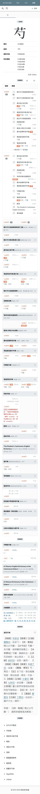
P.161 (16, 506)
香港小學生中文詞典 (24, 128)
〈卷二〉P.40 (14, 493)
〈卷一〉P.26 (14, 491)
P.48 (16, 533)
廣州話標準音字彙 (23, 132)
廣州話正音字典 (22, 103)
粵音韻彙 (20, 213)
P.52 (16, 519)
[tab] (8, 15)
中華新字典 (21, 191)
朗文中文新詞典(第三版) (25, 98)
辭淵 (18, 204)
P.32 (34, 602)
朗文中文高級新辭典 (24, 119)
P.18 (34, 146)
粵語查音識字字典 (23, 137)
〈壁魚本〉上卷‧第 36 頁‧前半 (26, 612)
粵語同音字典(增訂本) (24, 112)
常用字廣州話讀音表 (24, 176)
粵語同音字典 (21, 143)
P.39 (34, 589)
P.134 (34, 200)
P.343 (34, 550)
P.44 (34, 576)
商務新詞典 (21, 122)
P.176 (33, 179)
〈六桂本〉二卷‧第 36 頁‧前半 (26, 615)
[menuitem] (20, 725)
